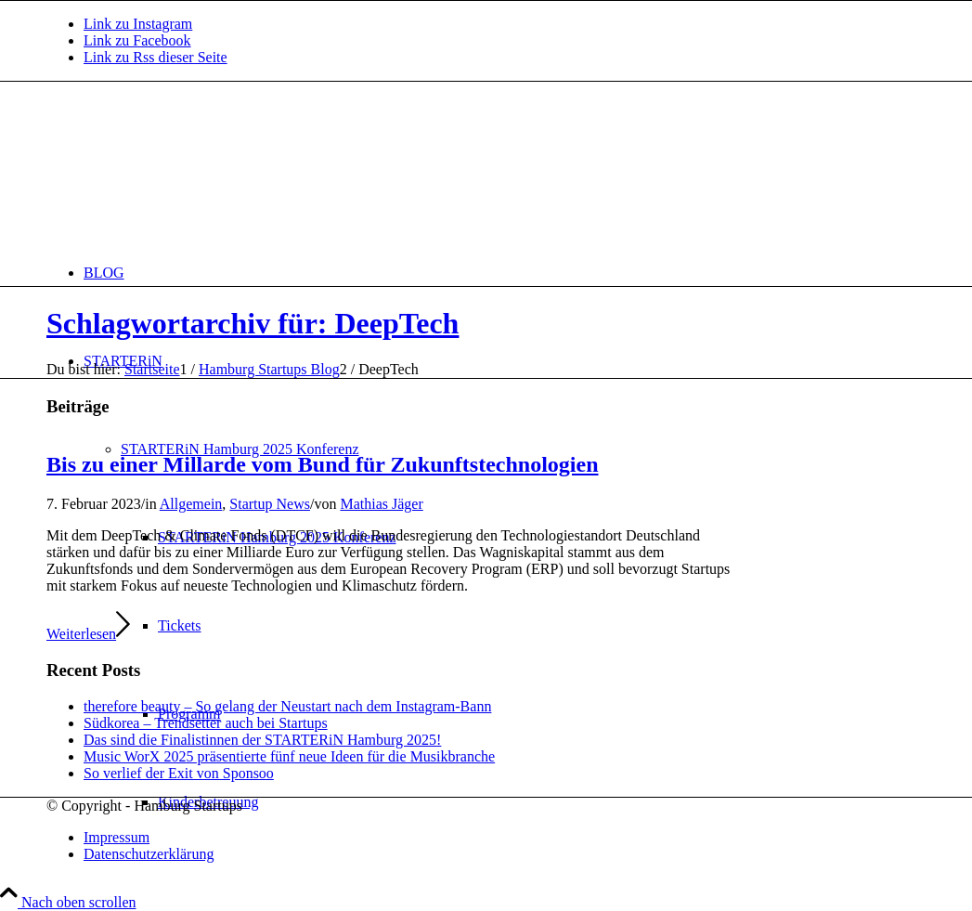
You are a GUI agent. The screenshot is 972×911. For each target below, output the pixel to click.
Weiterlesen (88, 634)
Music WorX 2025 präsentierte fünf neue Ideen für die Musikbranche (289, 756)
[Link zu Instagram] (138, 24)
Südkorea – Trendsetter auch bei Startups (206, 723)
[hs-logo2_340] (185, 169)
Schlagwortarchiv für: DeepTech (252, 323)
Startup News (269, 504)
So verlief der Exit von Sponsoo (179, 773)
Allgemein (191, 504)
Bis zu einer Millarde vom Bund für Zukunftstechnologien (322, 464)
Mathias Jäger (381, 504)
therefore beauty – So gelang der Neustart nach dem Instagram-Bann (287, 706)
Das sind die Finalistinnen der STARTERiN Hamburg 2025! (262, 740)
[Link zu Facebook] (137, 40)
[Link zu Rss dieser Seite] (155, 57)
